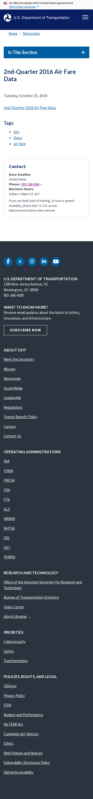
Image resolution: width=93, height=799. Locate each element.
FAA (6, 461)
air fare (20, 143)
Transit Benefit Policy (20, 416)
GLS (7, 509)
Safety (9, 651)
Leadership (12, 397)
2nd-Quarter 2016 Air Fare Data (30, 107)
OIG (6, 537)
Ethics (8, 743)
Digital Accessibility (18, 772)
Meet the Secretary (19, 359)
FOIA (7, 705)
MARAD (9, 518)
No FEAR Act (13, 724)
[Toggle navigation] (85, 17)
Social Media (13, 388)
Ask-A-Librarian (17, 616)
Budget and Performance (23, 714)
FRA (7, 490)
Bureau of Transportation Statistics (31, 597)
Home (13, 33)
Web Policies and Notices (23, 753)
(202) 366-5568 (31, 184)
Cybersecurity (15, 641)
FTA (7, 499)
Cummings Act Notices (21, 734)
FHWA (8, 470)
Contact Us (12, 436)
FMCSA (9, 480)
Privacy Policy (14, 695)
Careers (10, 426)
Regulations (13, 407)
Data (18, 137)
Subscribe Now (25, 330)
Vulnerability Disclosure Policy (27, 762)
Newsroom (31, 33)
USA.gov (10, 686)
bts (16, 131)
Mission (9, 369)
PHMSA (9, 557)
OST (7, 547)
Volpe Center (14, 607)
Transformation (16, 660)
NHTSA (9, 528)
